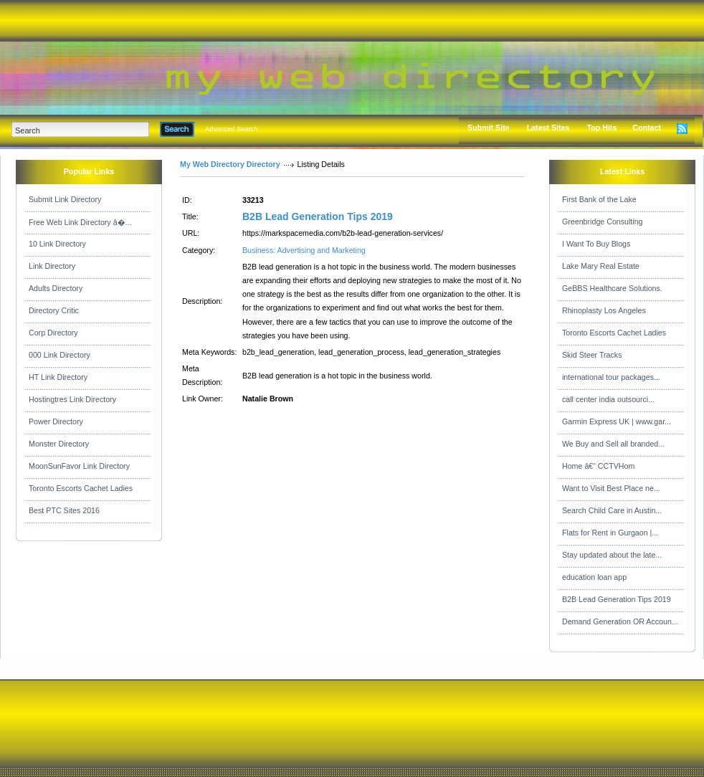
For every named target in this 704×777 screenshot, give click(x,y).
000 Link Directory (59, 355)
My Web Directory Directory (230, 164)
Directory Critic (54, 310)
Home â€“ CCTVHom (598, 466)
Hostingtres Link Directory (72, 399)
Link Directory (52, 266)
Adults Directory (55, 288)
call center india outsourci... (608, 399)
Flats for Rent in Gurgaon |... (610, 532)
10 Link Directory (57, 243)
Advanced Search (231, 129)
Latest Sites (548, 127)
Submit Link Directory (65, 199)
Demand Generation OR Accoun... (620, 621)
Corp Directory (53, 332)
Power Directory (56, 421)
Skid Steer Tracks (592, 355)
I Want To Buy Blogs (596, 243)
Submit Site (488, 127)
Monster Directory (59, 443)
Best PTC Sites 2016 (64, 510)
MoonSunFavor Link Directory (79, 466)
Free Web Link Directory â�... (80, 222)
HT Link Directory (58, 377)
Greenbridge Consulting (602, 221)
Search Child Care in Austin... (612, 510)
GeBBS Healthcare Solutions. (612, 288)
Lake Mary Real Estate (600, 266)
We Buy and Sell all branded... (613, 443)
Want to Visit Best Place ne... (611, 488)
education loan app (594, 577)
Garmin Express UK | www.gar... (616, 421)
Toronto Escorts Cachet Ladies (81, 488)
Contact (646, 127)
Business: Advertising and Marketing (304, 250)
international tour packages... (611, 377)
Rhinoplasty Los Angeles (604, 310)
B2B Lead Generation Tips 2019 (317, 216)
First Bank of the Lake (599, 199)
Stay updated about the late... (612, 554)
